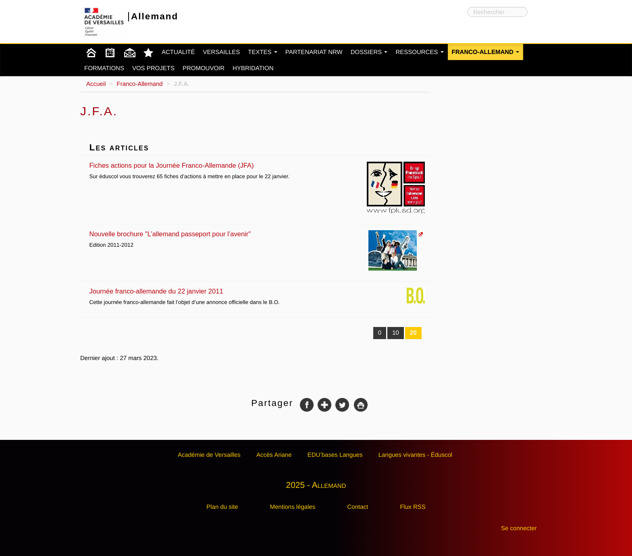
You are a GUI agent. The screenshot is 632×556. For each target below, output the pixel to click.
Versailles (221, 52)
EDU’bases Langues (335, 455)
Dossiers (369, 52)
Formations (104, 68)
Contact (357, 507)
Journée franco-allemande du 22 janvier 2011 (257, 291)
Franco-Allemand (485, 52)
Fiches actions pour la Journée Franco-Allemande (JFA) (257, 165)
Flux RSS (412, 507)
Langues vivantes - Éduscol (415, 455)
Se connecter (518, 528)
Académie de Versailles (209, 455)
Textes (262, 52)
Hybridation (253, 68)
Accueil (96, 84)
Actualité (178, 52)
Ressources (419, 52)
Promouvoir (204, 68)
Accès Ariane (274, 455)
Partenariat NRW (314, 52)
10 (395, 332)
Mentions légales (293, 507)
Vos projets (153, 68)
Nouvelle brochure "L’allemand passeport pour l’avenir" (253, 234)
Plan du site (222, 507)
